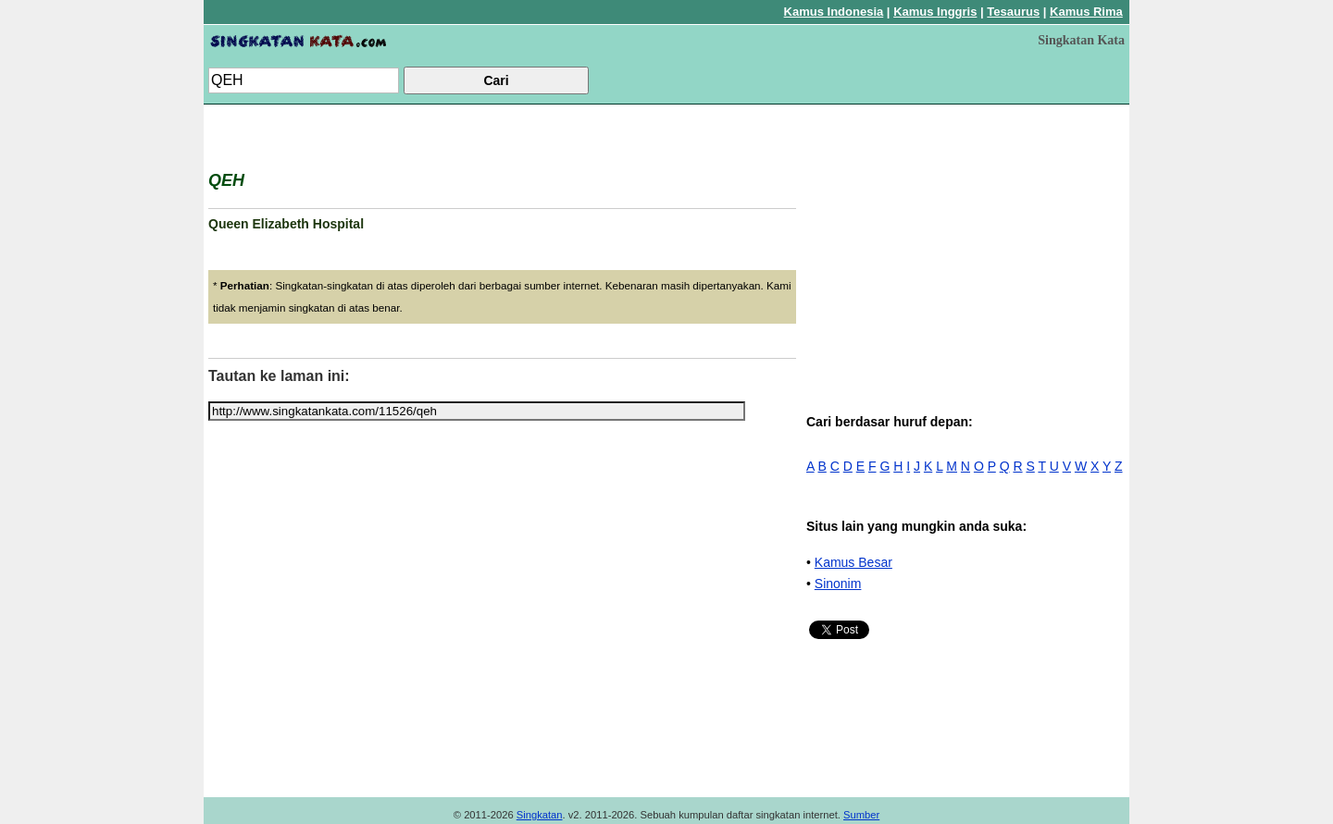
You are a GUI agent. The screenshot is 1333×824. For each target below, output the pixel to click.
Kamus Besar (853, 562)
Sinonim (838, 583)
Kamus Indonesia (834, 11)
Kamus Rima (1086, 11)
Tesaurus (1013, 11)
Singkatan (540, 814)
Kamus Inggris (935, 11)
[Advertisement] (966, 238)
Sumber (861, 814)
